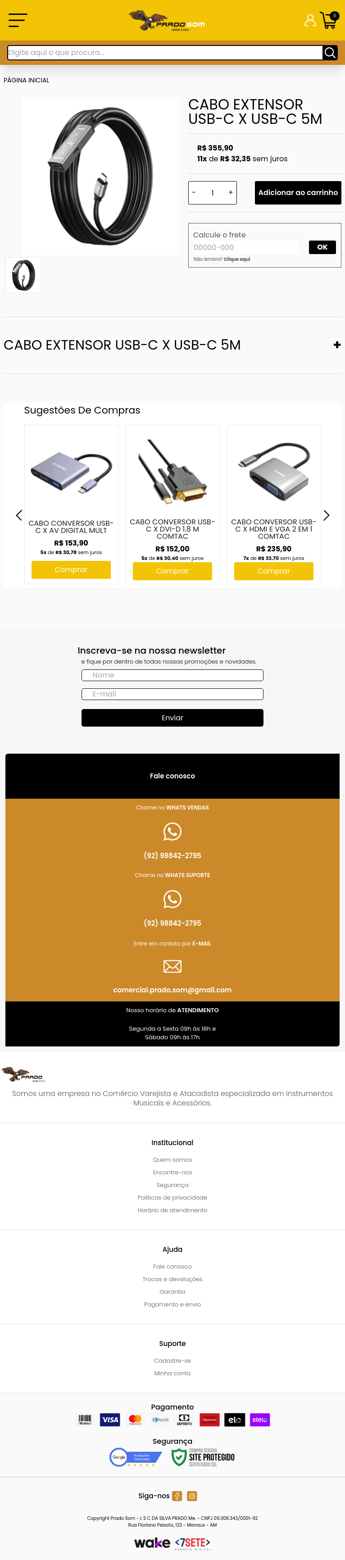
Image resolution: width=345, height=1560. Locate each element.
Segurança (173, 1185)
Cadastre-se (172, 1360)
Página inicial (26, 80)
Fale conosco (172, 1266)
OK (322, 247)
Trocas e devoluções (173, 1279)
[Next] (327, 515)
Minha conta (172, 1373)
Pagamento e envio (172, 1304)
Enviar (172, 718)
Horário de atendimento (173, 1210)
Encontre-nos (172, 1172)
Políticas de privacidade (172, 1197)
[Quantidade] (212, 193)
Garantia (172, 1291)
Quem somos (172, 1159)
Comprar (71, 569)
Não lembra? (222, 259)
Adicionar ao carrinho (298, 192)
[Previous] (19, 515)
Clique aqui (237, 259)
